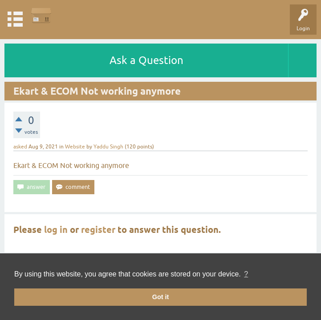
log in (56, 229)
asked (20, 147)
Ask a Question (146, 60)
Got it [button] (160, 296)
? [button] (246, 274)
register (98, 229)
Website (75, 147)
